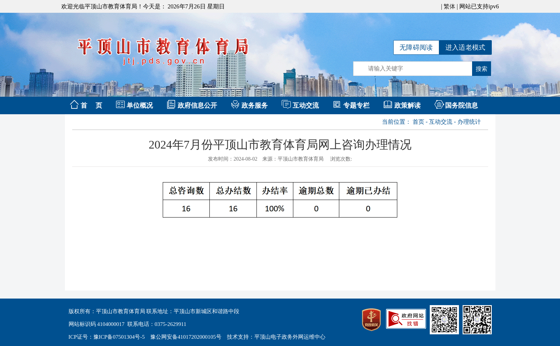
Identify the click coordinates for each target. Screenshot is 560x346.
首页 (418, 122)
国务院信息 (461, 105)
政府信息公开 (197, 105)
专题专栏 (356, 105)
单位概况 (140, 105)
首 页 (91, 105)
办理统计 (469, 122)
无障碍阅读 (416, 47)
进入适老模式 (465, 47)
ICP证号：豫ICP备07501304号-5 (107, 337)
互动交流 (306, 105)
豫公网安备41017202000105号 (185, 337)
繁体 (449, 6)
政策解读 (407, 105)
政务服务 (255, 105)
